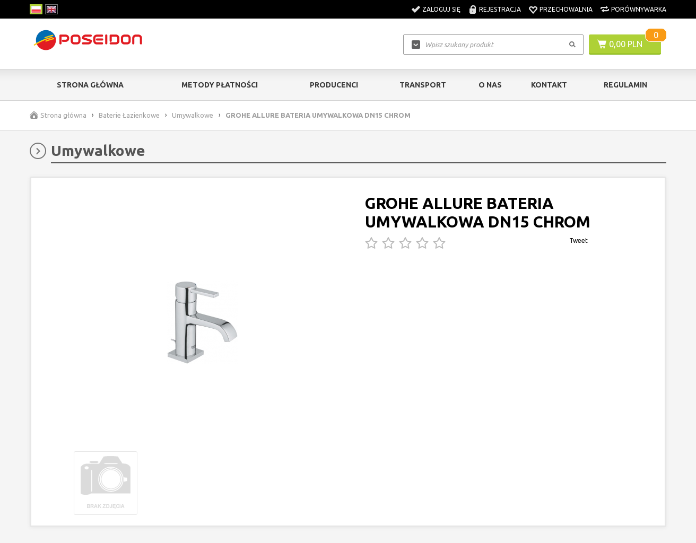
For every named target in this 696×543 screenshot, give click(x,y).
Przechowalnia (566, 9)
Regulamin (625, 85)
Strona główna (90, 85)
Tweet (578, 240)
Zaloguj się (441, 9)
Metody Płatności (219, 85)
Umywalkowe (192, 115)
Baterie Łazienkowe (129, 115)
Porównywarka (638, 9)
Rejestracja (500, 9)
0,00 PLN (625, 44)
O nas (490, 85)
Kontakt (549, 85)
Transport (422, 85)
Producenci (334, 85)
